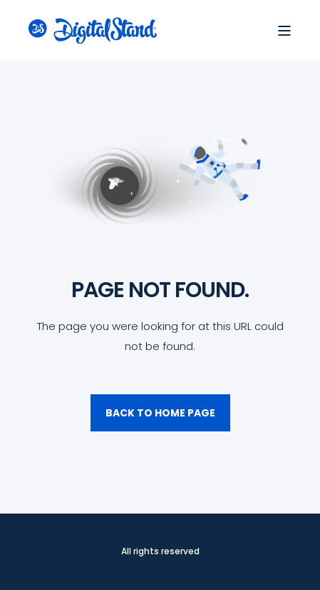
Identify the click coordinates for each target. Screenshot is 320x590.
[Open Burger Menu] (284, 31)
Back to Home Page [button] (160, 413)
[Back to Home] (93, 30)
